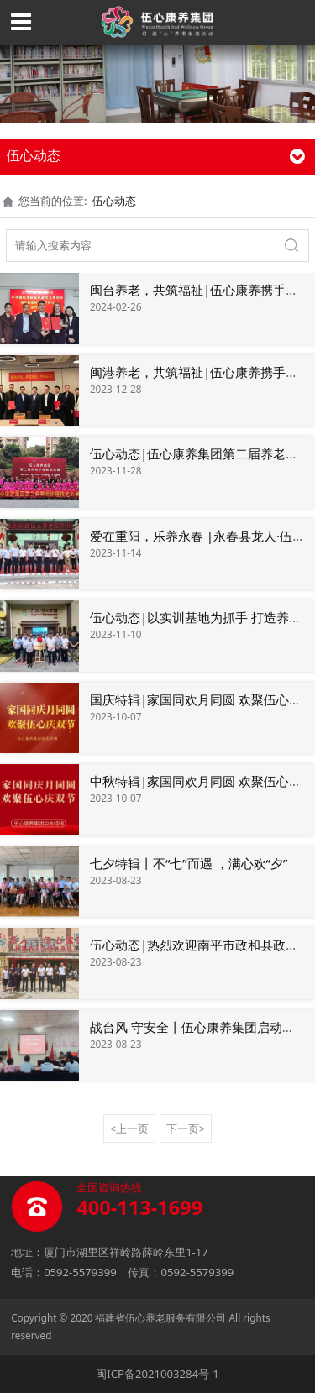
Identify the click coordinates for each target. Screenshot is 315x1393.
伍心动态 (114, 200)
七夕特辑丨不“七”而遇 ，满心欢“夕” (189, 863)
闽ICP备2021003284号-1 (157, 1373)
